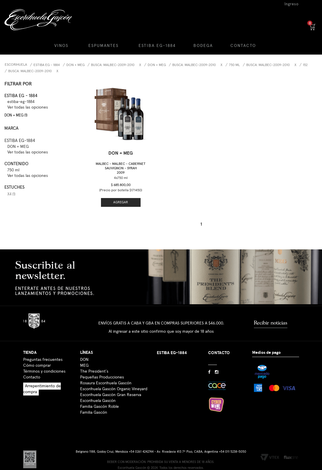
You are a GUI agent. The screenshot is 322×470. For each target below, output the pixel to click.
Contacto (31, 377)
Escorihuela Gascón (98, 401)
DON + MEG (75, 65)
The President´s (94, 371)
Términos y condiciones (44, 371)
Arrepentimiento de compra (42, 389)
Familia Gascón (93, 412)
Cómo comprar (37, 366)
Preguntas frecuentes (43, 360)
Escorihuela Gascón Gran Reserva (110, 395)
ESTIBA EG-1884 (157, 46)
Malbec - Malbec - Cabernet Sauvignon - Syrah (121, 168)
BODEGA (203, 46)
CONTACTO (243, 46)
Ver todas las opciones (27, 107)
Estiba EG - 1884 (46, 65)
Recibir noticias (270, 323)
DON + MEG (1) (15, 115)
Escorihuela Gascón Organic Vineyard (113, 389)
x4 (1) (11, 194)
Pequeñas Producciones (102, 377)
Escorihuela (16, 65)
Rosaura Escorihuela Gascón (106, 383)
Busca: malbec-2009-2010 (30, 71)
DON (84, 360)
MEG (84, 366)
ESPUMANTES (103, 46)
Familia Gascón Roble (99, 407)
